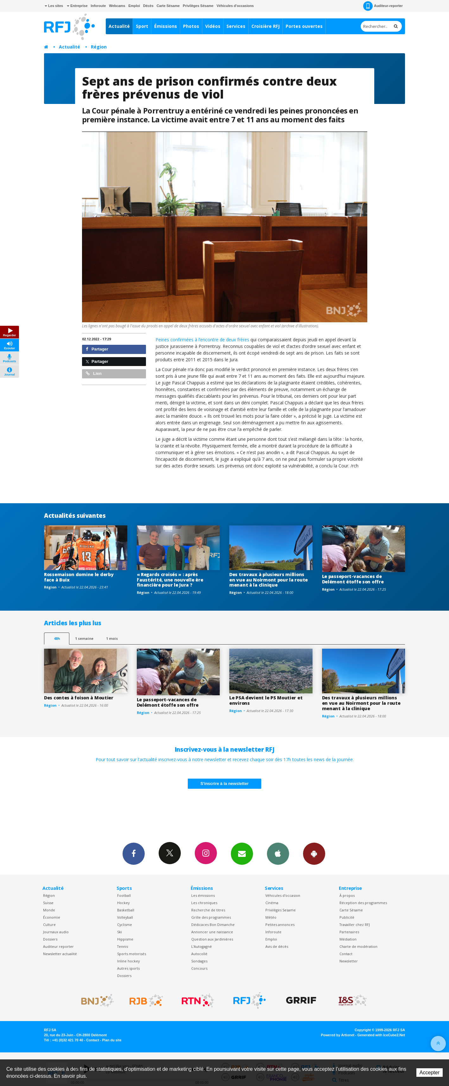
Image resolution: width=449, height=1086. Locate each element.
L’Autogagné (201, 946)
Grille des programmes (211, 917)
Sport (142, 26)
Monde (49, 910)
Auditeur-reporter (383, 6)
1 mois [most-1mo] (112, 638)
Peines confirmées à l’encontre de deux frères (202, 340)
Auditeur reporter (58, 946)
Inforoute (98, 6)
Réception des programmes (363, 903)
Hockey (123, 903)
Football (124, 895)
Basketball (125, 910)
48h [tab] (57, 638)
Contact (345, 954)
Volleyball (125, 917)
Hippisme (125, 939)
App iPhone (278, 853)
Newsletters (242, 853)
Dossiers (50, 939)
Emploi (134, 6)
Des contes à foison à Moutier (78, 698)
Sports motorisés (131, 954)
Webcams (117, 6)
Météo (270, 917)
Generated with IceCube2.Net (381, 1035)
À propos (347, 895)
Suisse (48, 903)
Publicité (346, 917)
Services (235, 26)
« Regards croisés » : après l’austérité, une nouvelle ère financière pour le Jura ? (170, 579)
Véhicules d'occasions (235, 6)
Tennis (122, 946)
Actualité (119, 26)
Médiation (348, 939)
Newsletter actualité (60, 954)
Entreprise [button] (77, 6)
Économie (51, 917)
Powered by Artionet (337, 1035)
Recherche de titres (208, 910)
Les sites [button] (54, 6)
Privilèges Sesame (280, 910)
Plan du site (111, 1040)
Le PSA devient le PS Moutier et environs (265, 700)
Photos (191, 26)
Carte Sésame (168, 6)
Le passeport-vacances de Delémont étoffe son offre (353, 579)
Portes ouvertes (304, 26)
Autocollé (199, 954)
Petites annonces (279, 924)
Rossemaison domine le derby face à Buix (78, 577)
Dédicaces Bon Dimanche (213, 924)
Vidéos (212, 26)
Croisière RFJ (265, 26)
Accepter (430, 1072)
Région (99, 47)
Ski (119, 932)
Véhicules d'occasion (282, 895)
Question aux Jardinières (212, 939)
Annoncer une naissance (212, 932)
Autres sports (128, 968)
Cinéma (271, 903)
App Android (314, 853)
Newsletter (348, 961)
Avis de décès (276, 946)
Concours (199, 968)
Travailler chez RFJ (354, 924)
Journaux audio (56, 932)
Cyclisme (124, 924)
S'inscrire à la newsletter (224, 783)
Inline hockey (128, 961)
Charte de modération (358, 946)
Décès (148, 6)
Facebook (134, 853)
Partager (97, 349)
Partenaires (349, 932)
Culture (49, 924)
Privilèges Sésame (198, 6)
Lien (94, 373)
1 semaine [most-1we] (84, 638)
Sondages (199, 961)
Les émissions (203, 895)
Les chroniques (204, 903)
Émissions (165, 26)
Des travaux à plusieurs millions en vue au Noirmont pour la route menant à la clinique (268, 579)
